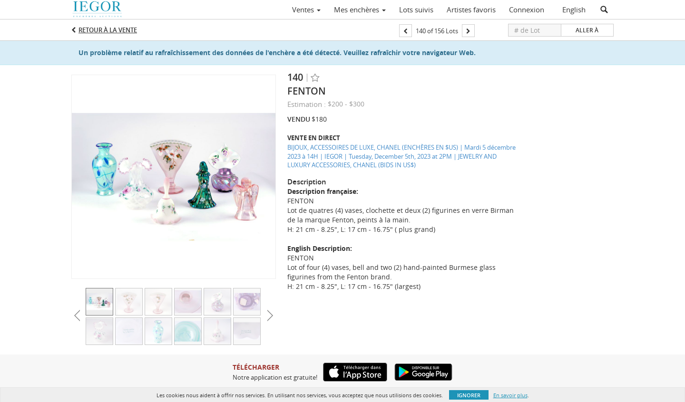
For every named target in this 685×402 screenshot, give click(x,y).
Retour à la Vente (107, 30)
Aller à (587, 30)
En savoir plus (510, 395)
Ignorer (468, 395)
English (574, 9)
